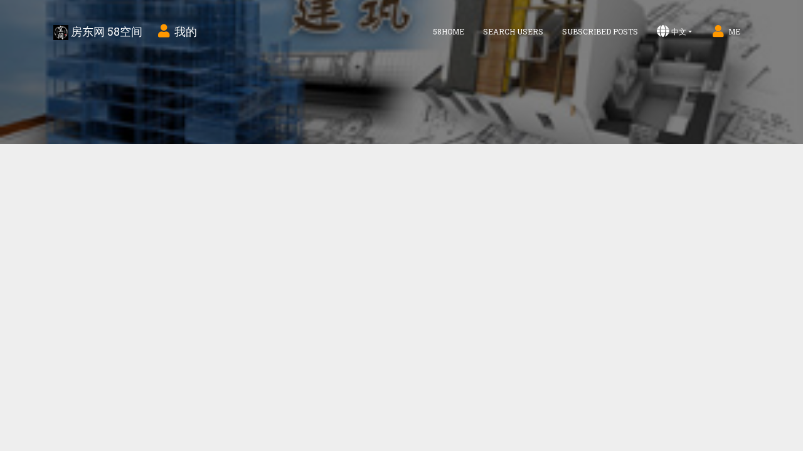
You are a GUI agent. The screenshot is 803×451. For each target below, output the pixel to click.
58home (448, 31)
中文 (671, 31)
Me (725, 31)
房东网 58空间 (97, 32)
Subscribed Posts (600, 31)
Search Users (513, 31)
